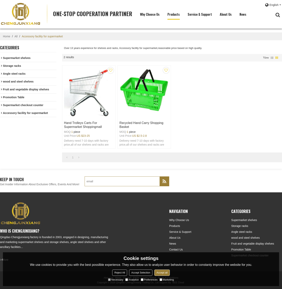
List (272, 58)
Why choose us (150, 14)
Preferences (149, 279)
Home (6, 36)
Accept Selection (140, 272)
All (16, 36)
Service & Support (200, 14)
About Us (226, 14)
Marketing (167, 279)
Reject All (119, 272)
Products (173, 14)
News (243, 14)
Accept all (161, 272)
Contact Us (176, 249)
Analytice (132, 279)
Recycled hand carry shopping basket (141, 124)
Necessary (115, 279)
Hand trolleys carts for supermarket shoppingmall (83, 124)
